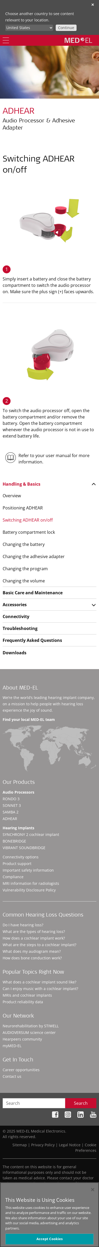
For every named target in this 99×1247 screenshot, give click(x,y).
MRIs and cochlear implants (27, 995)
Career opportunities (21, 1069)
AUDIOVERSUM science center (29, 1032)
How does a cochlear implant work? (34, 938)
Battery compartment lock (29, 532)
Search (81, 1103)
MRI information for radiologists (31, 883)
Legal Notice (70, 1144)
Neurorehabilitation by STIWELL (31, 1025)
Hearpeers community (22, 1039)
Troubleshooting (20, 628)
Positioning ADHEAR (23, 508)
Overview (12, 496)
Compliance (13, 876)
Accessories (15, 605)
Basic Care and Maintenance (33, 593)
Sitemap (19, 1144)
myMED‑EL (12, 1045)
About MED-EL (20, 688)
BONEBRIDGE (14, 841)
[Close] (92, 1191)
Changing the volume (24, 581)
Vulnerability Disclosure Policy (29, 889)
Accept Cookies (49, 1240)
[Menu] (6, 40)
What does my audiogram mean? (32, 951)
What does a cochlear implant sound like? (39, 981)
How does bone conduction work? (32, 957)
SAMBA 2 (10, 812)
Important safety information (28, 870)
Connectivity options (21, 856)
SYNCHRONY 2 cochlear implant (31, 834)
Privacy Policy (43, 1144)
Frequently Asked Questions (32, 640)
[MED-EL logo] (78, 40)
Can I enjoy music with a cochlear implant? (40, 988)
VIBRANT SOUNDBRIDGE (24, 847)
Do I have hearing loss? (23, 924)
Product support (17, 863)
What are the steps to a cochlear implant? (39, 944)
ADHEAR (10, 818)
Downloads (14, 653)
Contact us (12, 1076)
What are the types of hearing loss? (34, 931)
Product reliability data (23, 1001)
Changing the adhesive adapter (34, 556)
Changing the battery (24, 544)
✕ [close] (92, 4)
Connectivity (16, 616)
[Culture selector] (29, 28)
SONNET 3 (12, 805)
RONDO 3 (11, 798)
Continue (66, 27)
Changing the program (25, 569)
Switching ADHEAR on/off (28, 520)
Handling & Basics (21, 484)
